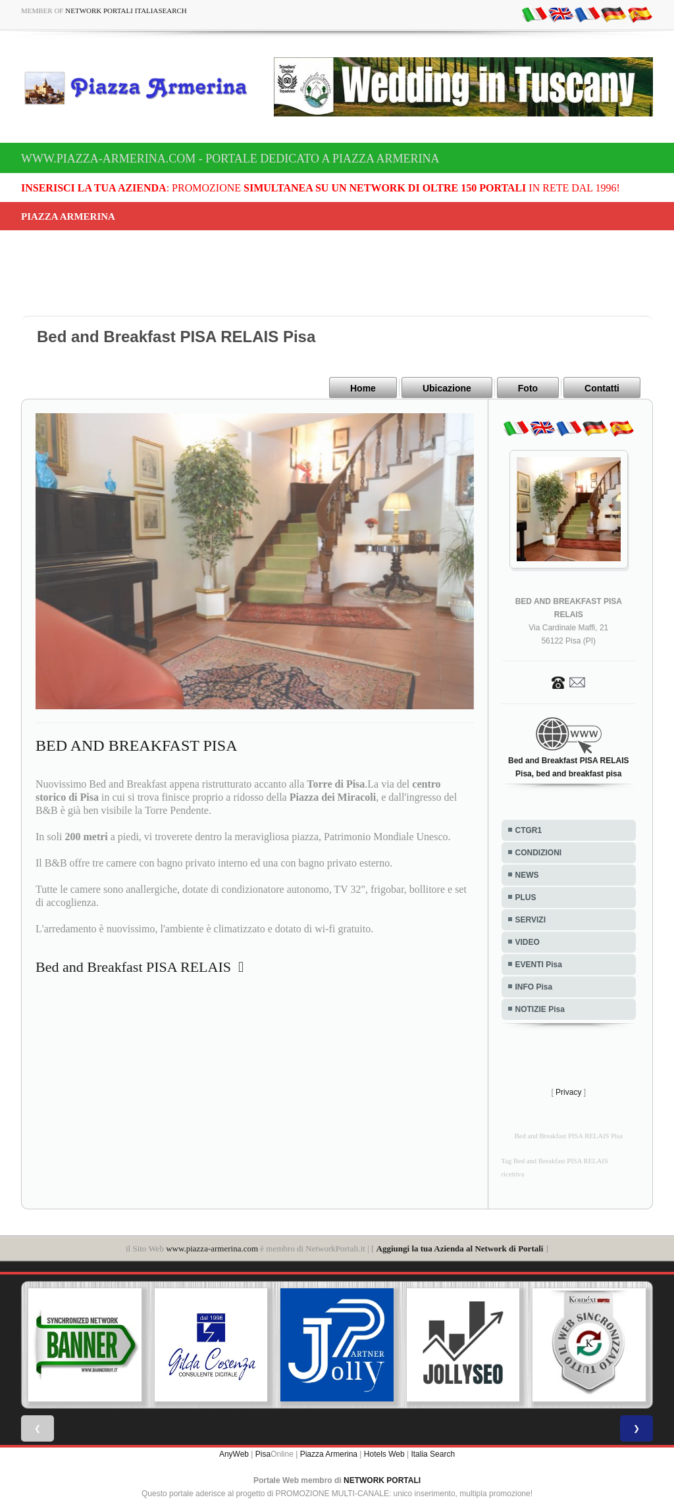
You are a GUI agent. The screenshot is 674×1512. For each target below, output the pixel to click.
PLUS (525, 896)
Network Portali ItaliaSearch (126, 10)
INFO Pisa (534, 986)
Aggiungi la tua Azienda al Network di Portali (460, 1248)
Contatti (601, 388)
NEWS (527, 874)
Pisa (263, 1452)
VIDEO (527, 941)
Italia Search (433, 1452)
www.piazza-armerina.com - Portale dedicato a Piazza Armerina (230, 158)
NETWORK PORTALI (382, 1479)
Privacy (568, 1091)
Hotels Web (384, 1452)
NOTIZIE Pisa (540, 1008)
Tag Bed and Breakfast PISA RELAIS (555, 1160)
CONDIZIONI (538, 852)
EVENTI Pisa (538, 964)
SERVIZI (530, 919)
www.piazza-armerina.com (212, 1248)
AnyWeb (234, 1452)
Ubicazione (447, 388)
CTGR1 (528, 829)
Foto (528, 388)
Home (363, 388)
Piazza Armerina (328, 1452)
